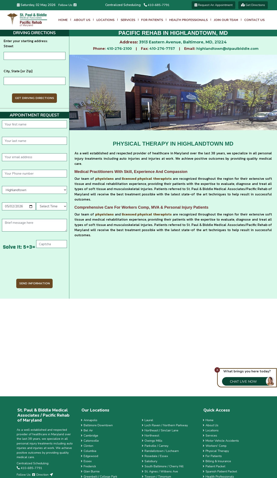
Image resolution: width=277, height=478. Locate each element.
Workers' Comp (215, 446)
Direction (42, 475)
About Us (82, 20)
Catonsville (90, 441)
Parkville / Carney (155, 446)
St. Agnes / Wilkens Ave (160, 471)
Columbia (88, 451)
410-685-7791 (157, 5)
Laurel (147, 420)
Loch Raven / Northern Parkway (165, 425)
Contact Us (254, 20)
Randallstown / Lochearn (160, 451)
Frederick (88, 466)
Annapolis (89, 420)
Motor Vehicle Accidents (221, 441)
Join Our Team (226, 20)
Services (128, 20)
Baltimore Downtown (97, 425)
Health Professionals (188, 20)
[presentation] (34, 265)
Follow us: (67, 5)
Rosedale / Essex (155, 456)
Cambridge (89, 436)
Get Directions (253, 5)
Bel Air (87, 430)
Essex (86, 461)
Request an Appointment (213, 5)
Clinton (87, 446)
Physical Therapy (216, 451)
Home (63, 20)
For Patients (152, 20)
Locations (105, 20)
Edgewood (89, 456)
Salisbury (149, 461)
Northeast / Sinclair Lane (160, 430)
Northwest (150, 436)
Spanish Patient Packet (220, 471)
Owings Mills (152, 441)
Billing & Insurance (217, 461)
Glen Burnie (90, 471)
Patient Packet (214, 466)
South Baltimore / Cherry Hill (163, 466)
